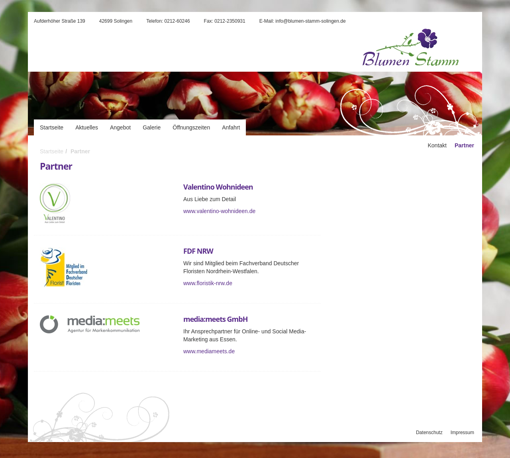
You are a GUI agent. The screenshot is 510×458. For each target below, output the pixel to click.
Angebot (120, 127)
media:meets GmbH (215, 319)
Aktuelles (86, 127)
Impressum (462, 432)
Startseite (51, 127)
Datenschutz (429, 432)
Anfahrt (231, 127)
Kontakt (437, 145)
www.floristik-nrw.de (207, 283)
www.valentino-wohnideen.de (219, 211)
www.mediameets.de (209, 351)
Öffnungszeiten (191, 127)
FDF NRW (198, 251)
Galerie (152, 127)
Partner (80, 151)
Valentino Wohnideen (218, 187)
